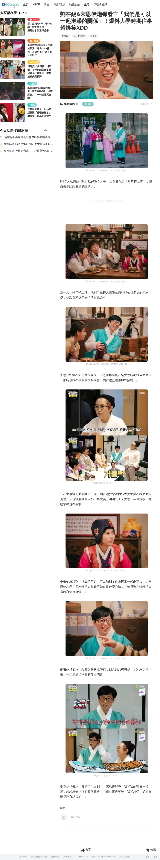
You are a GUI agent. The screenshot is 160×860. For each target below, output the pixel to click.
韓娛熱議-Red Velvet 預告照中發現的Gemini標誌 (28, 144)
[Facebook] (147, 857)
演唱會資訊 (100, 4)
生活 (87, 4)
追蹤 (87, 104)
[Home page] (10, 5)
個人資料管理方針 (39, 856)
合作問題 (55, 856)
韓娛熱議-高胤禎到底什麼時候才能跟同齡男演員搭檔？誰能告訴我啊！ (28, 137)
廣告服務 (67, 856)
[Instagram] (155, 857)
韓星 (46, 4)
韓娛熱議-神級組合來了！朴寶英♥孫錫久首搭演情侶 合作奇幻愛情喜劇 (28, 150)
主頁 (25, 4)
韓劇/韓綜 (59, 4)
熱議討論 (74, 4)
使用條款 (23, 856)
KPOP (36, 4)
